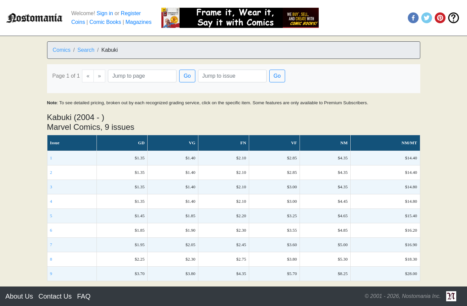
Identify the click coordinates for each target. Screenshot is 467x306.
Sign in (104, 13)
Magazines (138, 22)
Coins (78, 22)
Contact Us (55, 296)
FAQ (83, 296)
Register (131, 13)
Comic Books (105, 22)
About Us (19, 296)
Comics (62, 50)
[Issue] (232, 76)
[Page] (142, 76)
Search (85, 50)
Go (187, 76)
